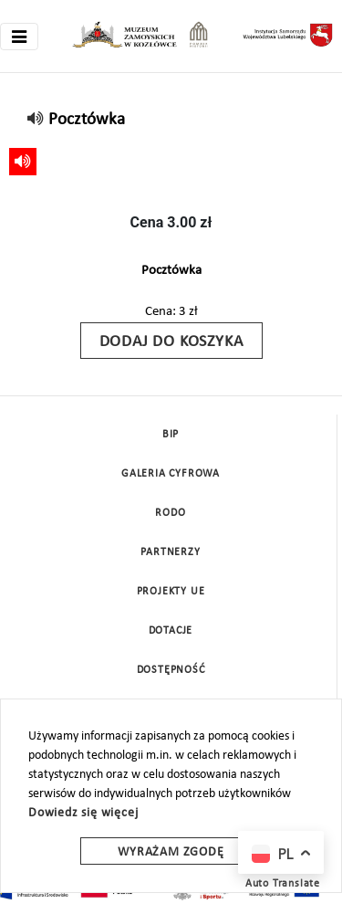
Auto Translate (282, 883)
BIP (170, 434)
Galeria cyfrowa (170, 473)
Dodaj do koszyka (171, 342)
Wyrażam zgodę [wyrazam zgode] (170, 852)
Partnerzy (170, 552)
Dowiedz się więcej (83, 813)
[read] (36, 120)
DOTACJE (171, 630)
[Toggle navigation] (19, 36)
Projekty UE (171, 591)
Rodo (170, 513)
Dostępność (171, 670)
